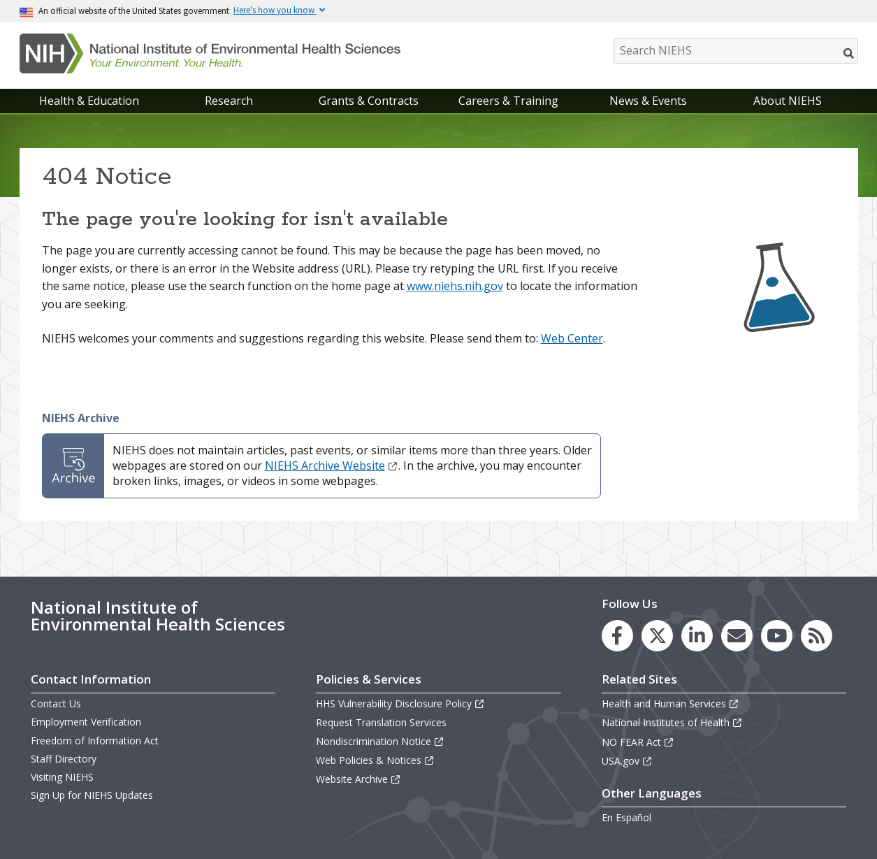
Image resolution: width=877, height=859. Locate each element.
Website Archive (358, 779)
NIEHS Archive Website (331, 465)
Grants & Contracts (369, 100)
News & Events (648, 100)
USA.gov (627, 760)
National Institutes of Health (672, 722)
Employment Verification (86, 721)
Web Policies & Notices (375, 760)
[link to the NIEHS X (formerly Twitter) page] (657, 635)
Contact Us (56, 703)
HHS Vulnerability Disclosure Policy (400, 703)
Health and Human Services (670, 703)
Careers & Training (508, 100)
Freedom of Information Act (95, 740)
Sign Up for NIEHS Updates (92, 795)
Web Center (572, 338)
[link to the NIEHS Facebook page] (617, 635)
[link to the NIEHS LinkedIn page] (697, 635)
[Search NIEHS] (736, 51)
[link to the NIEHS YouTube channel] (776, 635)
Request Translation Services (381, 722)
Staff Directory (63, 758)
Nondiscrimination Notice (380, 741)
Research (229, 100)
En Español (626, 817)
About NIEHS (787, 100)
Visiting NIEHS (62, 777)
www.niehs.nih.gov (455, 286)
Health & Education (89, 100)
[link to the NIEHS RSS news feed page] (816, 635)
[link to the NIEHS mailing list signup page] (737, 635)
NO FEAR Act (638, 742)
